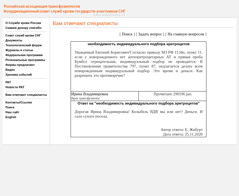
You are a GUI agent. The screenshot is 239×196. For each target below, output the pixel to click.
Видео (10, 69)
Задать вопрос (150, 34)
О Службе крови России (23, 22)
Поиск (9, 107)
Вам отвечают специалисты (26, 94)
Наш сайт (12, 112)
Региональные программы (25, 60)
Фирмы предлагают (20, 64)
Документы (13, 40)
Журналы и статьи (19, 50)
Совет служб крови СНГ (23, 35)
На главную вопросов (186, 34)
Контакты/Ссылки (18, 102)
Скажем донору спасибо (23, 27)
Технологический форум (23, 45)
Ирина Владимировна (89, 94)
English (10, 117)
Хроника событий (18, 74)
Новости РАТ (14, 87)
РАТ (8, 82)
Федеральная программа (24, 55)
